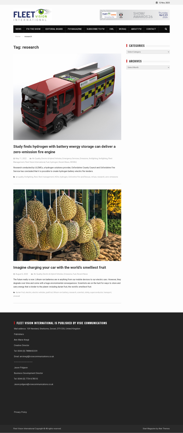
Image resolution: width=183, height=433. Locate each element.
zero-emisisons (111, 177)
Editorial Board (54, 29)
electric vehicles (38, 292)
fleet (36, 177)
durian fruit (20, 292)
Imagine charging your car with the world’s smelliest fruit (59, 267)
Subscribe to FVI (95, 29)
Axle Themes (164, 429)
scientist (80, 292)
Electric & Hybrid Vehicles (51, 159)
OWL (111, 29)
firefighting (93, 159)
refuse (94, 177)
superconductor (96, 292)
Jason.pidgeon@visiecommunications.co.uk (33, 384)
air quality (20, 177)
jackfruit (49, 292)
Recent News (64, 162)
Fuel (47, 162)
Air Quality (36, 159)
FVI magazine (75, 29)
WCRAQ (122, 29)
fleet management (46, 177)
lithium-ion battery (61, 292)
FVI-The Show (33, 29)
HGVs (57, 177)
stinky (87, 292)
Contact (151, 29)
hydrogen (54, 162)
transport (107, 292)
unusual (16, 296)
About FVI (136, 29)
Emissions (84, 159)
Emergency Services (70, 159)
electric (29, 292)
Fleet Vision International (35, 162)
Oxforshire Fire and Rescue (79, 177)
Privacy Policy (20, 412)
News (18, 29)
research (101, 177)
